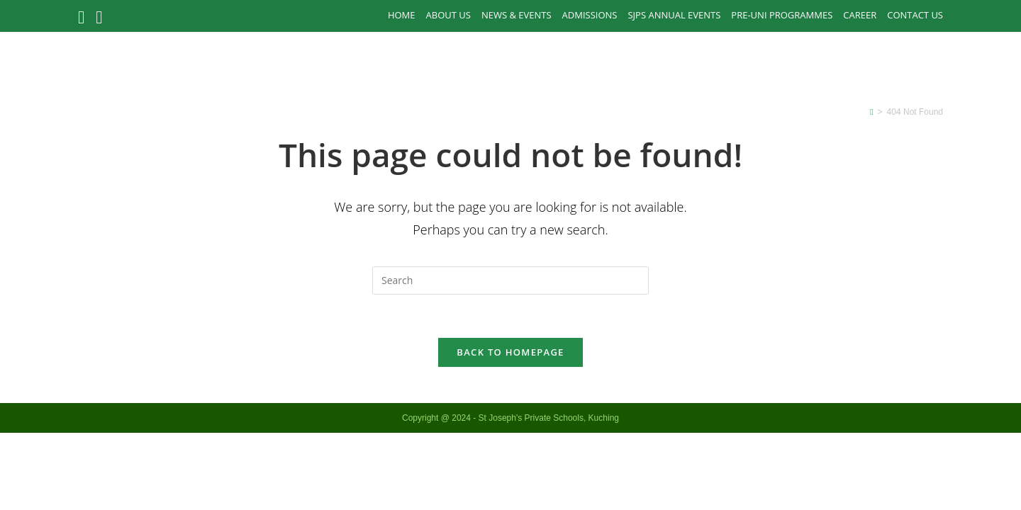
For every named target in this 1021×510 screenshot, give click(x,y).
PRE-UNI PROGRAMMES (781, 14)
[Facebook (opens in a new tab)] (84, 17)
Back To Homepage (510, 352)
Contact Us (915, 14)
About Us (448, 14)
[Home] (871, 112)
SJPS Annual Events (673, 14)
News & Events (516, 14)
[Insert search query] (510, 280)
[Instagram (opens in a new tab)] (99, 17)
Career (859, 14)
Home (401, 14)
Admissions (590, 14)
